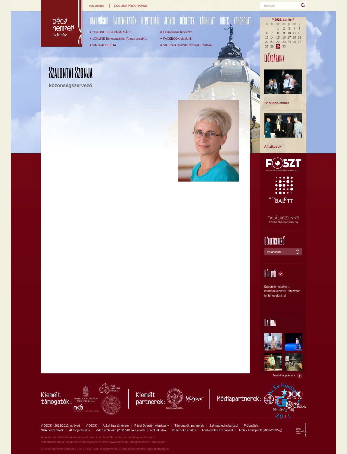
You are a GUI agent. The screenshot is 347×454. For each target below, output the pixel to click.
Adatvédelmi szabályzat (217, 430)
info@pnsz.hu (109, 448)
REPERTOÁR (150, 20)
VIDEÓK (91, 425)
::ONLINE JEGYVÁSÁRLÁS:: (111, 32)
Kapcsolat (242, 20)
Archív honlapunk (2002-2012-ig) (260, 430)
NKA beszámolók (52, 430)
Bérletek (187, 20)
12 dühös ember (276, 103)
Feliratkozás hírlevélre (177, 32)
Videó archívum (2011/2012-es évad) (120, 430)
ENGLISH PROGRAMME (131, 5)
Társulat (207, 20)
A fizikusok (272, 146)
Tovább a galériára (284, 375)
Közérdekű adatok (184, 430)
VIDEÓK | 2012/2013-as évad (60, 425)
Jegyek (169, 20)
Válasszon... (275, 251)
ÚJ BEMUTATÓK (124, 20)
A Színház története (116, 425)
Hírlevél (270, 273)
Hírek (224, 20)
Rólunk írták (158, 430)
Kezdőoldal (96, 5)
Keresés (269, 5)
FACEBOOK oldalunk (177, 38)
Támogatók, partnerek (189, 425)
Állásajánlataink (79, 430)
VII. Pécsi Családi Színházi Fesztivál (187, 45)
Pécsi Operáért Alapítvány (151, 425)
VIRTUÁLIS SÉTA (104, 45)
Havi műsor (99, 20)
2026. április (283, 19)
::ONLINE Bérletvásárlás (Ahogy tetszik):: (119, 38)
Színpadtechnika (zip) (224, 425)
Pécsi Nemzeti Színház (61, 23)
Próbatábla (251, 425)
